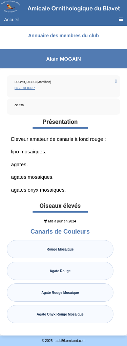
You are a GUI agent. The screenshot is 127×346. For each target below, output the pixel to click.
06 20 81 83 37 (25, 88)
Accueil (11, 19)
